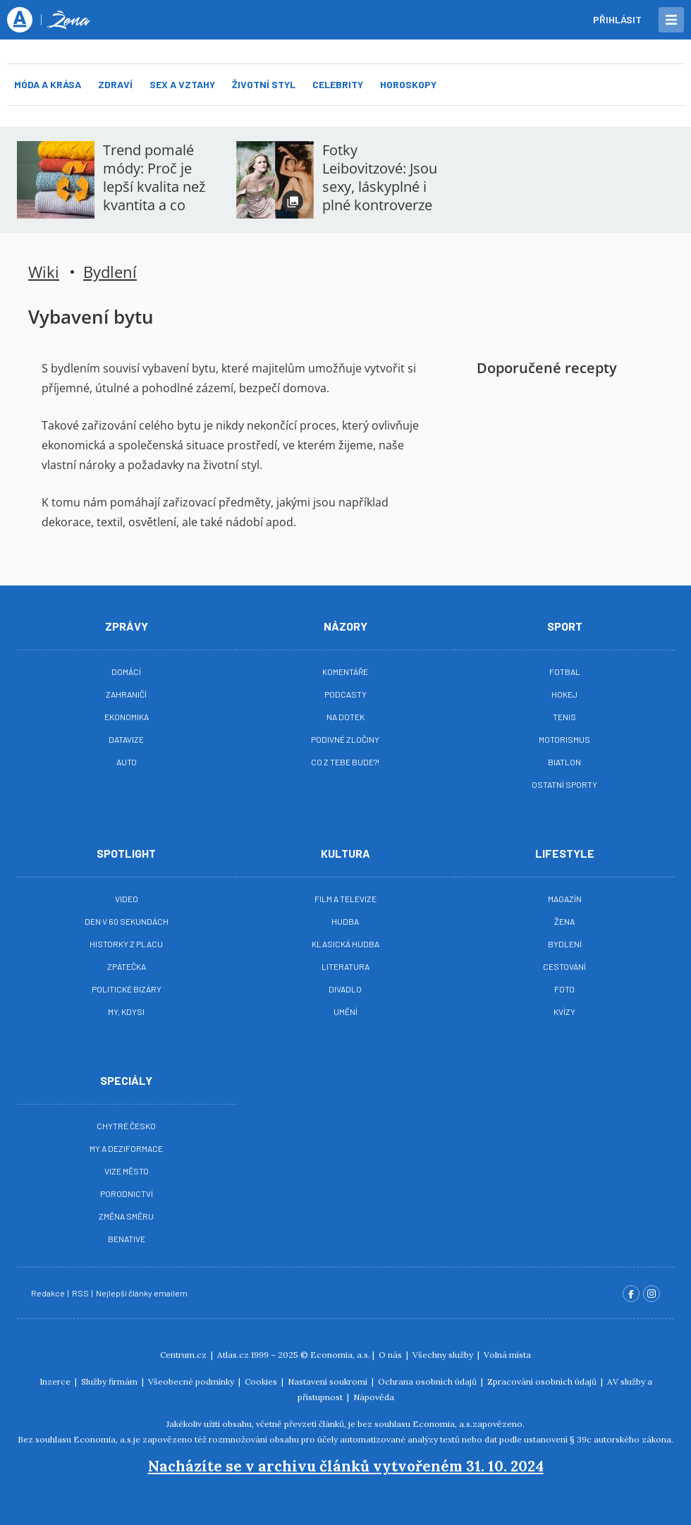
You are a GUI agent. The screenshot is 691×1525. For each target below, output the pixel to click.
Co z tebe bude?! (345, 762)
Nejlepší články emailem (142, 1293)
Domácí (126, 671)
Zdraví (115, 84)
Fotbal (564, 671)
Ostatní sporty (564, 784)
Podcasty (345, 694)
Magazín (565, 899)
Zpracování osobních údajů (543, 1381)
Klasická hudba (345, 944)
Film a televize (345, 899)
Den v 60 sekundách (127, 921)
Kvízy (564, 1011)
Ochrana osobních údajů (428, 1381)
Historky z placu (126, 944)
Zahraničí (126, 694)
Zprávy (126, 626)
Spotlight (126, 853)
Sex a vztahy (182, 84)
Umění (345, 1011)
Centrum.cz (184, 1354)
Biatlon (564, 762)
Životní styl (263, 84)
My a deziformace (126, 1148)
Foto (564, 989)
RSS (81, 1293)
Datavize (126, 739)
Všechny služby (443, 1354)
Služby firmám (110, 1381)
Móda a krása (47, 84)
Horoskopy (408, 84)
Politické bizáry (126, 989)
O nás (391, 1354)
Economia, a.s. (340, 1354)
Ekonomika (126, 717)
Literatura (345, 966)
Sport (564, 626)
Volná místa (507, 1354)
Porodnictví (126, 1193)
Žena (564, 921)
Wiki (43, 271)
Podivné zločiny (345, 739)
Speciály (126, 1080)
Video (126, 899)
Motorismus (564, 739)
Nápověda (373, 1397)
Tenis (564, 717)
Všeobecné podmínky (192, 1381)
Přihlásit (617, 19)
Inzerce (56, 1381)
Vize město (126, 1171)
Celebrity (337, 84)
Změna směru (126, 1216)
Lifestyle (564, 853)
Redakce (48, 1293)
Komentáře (345, 671)
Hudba (345, 921)
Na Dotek (345, 717)
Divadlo (345, 989)
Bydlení (110, 271)
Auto (126, 762)
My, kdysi (126, 1011)
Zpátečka (126, 966)
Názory (345, 626)
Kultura (345, 853)
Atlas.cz (233, 1354)
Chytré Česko (126, 1126)
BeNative (126, 1239)
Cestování (564, 966)
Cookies (262, 1381)
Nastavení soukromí (328, 1381)
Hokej (564, 694)
